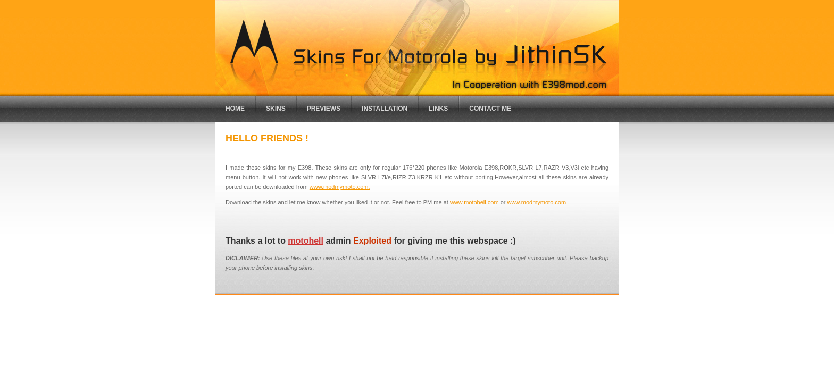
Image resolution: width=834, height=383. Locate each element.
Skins (276, 108)
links (438, 108)
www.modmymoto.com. (340, 187)
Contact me (490, 108)
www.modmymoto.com (536, 202)
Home (235, 108)
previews (323, 108)
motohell (305, 240)
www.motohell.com (474, 202)
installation (384, 108)
